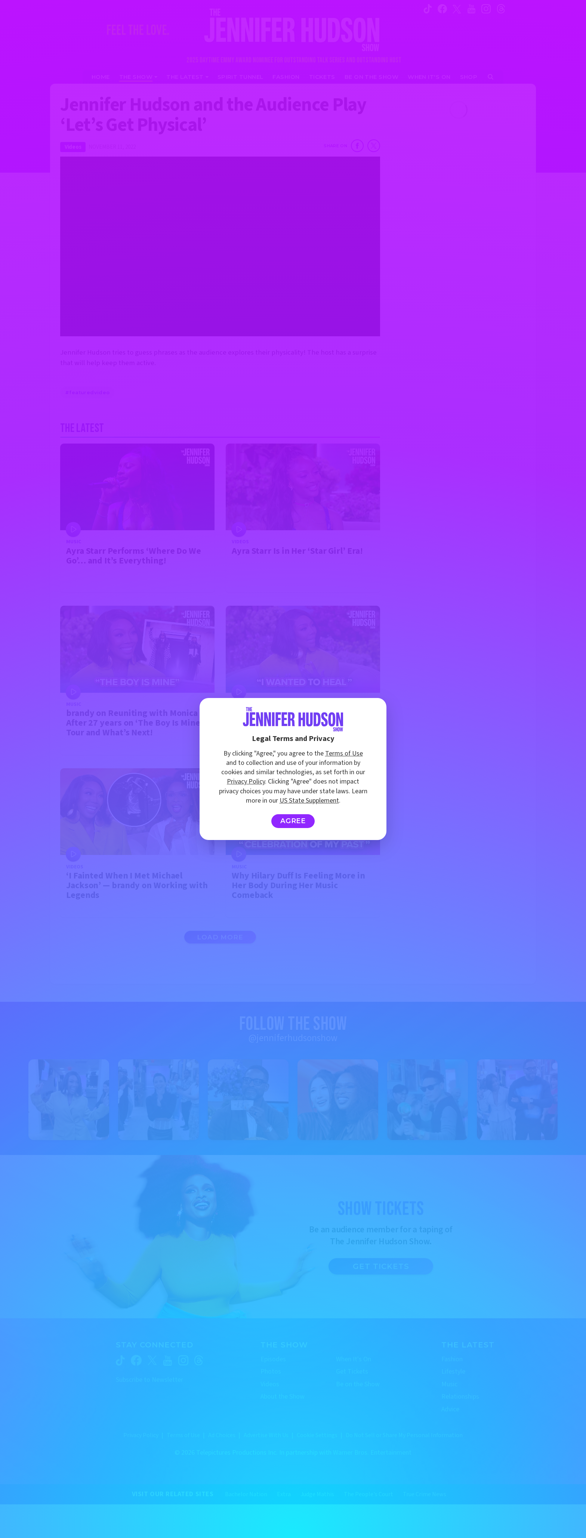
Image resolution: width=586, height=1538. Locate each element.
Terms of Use (344, 753)
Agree (293, 821)
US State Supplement (309, 800)
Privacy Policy (246, 781)
